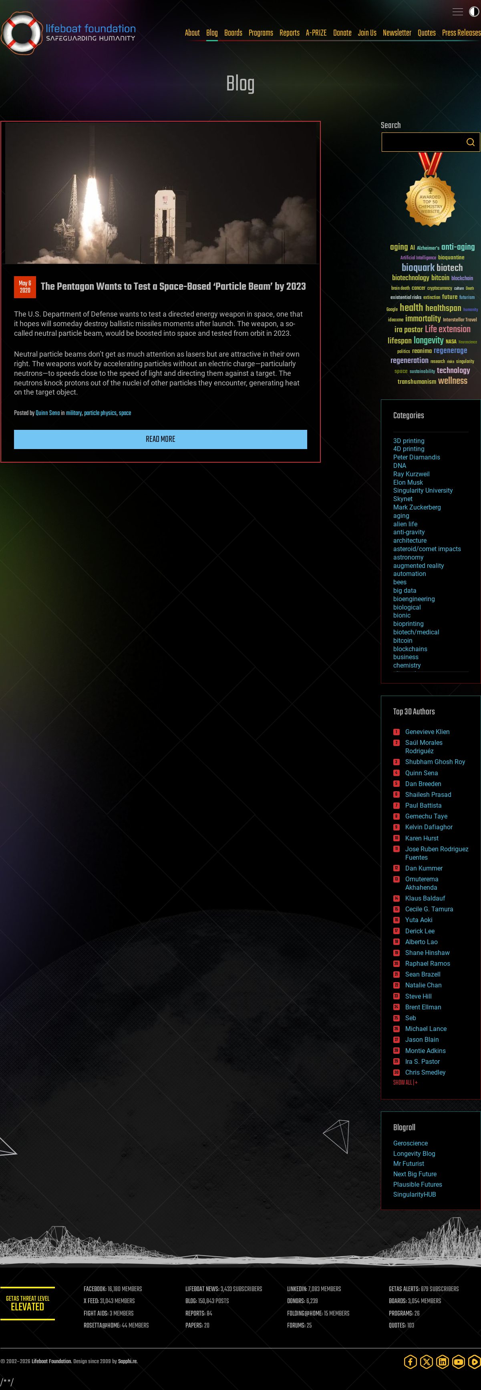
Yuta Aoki (419, 920)
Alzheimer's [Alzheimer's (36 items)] (428, 249)
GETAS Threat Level (28, 1305)
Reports (290, 33)
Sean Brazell (423, 974)
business (406, 657)
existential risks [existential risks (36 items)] (405, 298)
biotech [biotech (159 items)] (450, 268)
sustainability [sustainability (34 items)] (422, 372)
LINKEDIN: (298, 1289)
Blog (212, 33)
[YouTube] (458, 1362)
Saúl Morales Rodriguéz (424, 747)
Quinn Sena (48, 413)
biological (407, 607)
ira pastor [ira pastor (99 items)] (408, 330)
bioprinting (408, 624)
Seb (410, 1018)
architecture (410, 540)
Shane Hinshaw (427, 953)
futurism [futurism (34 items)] (467, 298)
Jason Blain (422, 1039)
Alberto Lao (421, 942)
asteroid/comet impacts (427, 549)
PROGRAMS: (401, 1314)
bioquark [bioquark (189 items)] (418, 268)
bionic (402, 615)
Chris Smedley (425, 1072)
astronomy (408, 557)
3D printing (409, 441)
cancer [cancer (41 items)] (418, 288)
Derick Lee (420, 931)
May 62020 (25, 287)
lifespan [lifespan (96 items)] (400, 341)
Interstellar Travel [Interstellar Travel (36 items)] (460, 320)
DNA (399, 465)
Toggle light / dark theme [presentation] (474, 11)
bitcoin (403, 640)
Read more (160, 439)
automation (409, 574)
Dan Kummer (424, 868)
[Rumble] (474, 1362)
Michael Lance (426, 1029)
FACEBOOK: (96, 1289)
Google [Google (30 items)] (392, 310)
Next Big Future (415, 1174)
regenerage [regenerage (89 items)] (450, 351)
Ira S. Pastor (422, 1061)
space (125, 413)
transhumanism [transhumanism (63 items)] (417, 382)
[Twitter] (426, 1362)
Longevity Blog (414, 1153)
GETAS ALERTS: (404, 1289)
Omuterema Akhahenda (422, 883)
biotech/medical (416, 632)
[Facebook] (410, 1362)
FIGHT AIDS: (97, 1314)
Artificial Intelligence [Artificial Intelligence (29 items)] (418, 258)
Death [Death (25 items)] (470, 289)
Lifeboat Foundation (51, 1361)
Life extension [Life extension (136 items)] (448, 330)
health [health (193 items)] (411, 308)
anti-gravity (409, 532)
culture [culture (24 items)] (459, 289)
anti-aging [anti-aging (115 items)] (458, 248)
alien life (405, 524)
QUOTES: (398, 1326)
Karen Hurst (422, 838)
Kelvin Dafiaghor (429, 827)
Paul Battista (423, 805)
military (74, 413)
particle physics (100, 413)
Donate (342, 33)
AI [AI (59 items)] (412, 248)
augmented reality (418, 566)
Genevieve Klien (427, 732)
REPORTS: (197, 1314)
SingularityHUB (414, 1194)
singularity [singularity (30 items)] (465, 362)
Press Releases (461, 33)
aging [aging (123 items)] (399, 248)
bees (400, 582)
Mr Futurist (408, 1163)
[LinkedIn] (442, 1362)
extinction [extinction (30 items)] (431, 298)
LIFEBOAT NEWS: (204, 1289)
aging (401, 515)
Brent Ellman (423, 1007)
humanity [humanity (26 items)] (470, 310)
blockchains (410, 649)
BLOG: (192, 1301)
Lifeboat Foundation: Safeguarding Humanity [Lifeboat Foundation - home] (68, 33)
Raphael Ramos (427, 963)
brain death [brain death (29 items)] (400, 288)
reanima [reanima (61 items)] (422, 351)
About (192, 33)
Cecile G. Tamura (429, 909)
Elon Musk (408, 482)
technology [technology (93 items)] (453, 371)
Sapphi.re (127, 1361)
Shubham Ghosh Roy (435, 762)
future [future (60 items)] (449, 297)
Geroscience (410, 1143)
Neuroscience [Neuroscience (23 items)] (468, 343)
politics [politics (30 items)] (403, 352)
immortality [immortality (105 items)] (423, 319)
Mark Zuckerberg (417, 507)
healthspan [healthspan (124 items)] (443, 309)
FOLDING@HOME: (306, 1314)
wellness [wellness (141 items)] (452, 381)
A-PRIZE (316, 33)
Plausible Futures (417, 1184)
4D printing (409, 449)
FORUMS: (297, 1326)
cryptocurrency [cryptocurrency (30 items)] (439, 288)
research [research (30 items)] (438, 362)
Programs (261, 33)
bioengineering (414, 599)
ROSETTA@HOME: (103, 1326)
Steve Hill (418, 996)
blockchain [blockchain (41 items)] (462, 279)
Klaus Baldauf (425, 898)
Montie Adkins (425, 1051)
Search (470, 142)
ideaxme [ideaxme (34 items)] (395, 320)
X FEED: (93, 1301)
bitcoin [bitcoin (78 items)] (440, 278)
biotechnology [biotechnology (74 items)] (410, 278)
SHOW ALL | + (405, 1083)
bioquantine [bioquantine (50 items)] (451, 257)
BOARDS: (398, 1301)
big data (405, 590)
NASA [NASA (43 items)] (451, 342)
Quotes (427, 33)
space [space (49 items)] (401, 371)
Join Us (367, 33)
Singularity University (423, 490)
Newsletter (397, 33)
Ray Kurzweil (411, 474)
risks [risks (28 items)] (450, 361)
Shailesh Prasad (428, 794)
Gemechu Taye (426, 816)
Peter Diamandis (416, 457)
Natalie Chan (423, 985)
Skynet (403, 499)
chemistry (407, 665)
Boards (233, 33)
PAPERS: (195, 1326)
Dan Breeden (423, 784)
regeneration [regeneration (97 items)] (409, 360)
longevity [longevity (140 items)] (429, 341)
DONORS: (297, 1301)
